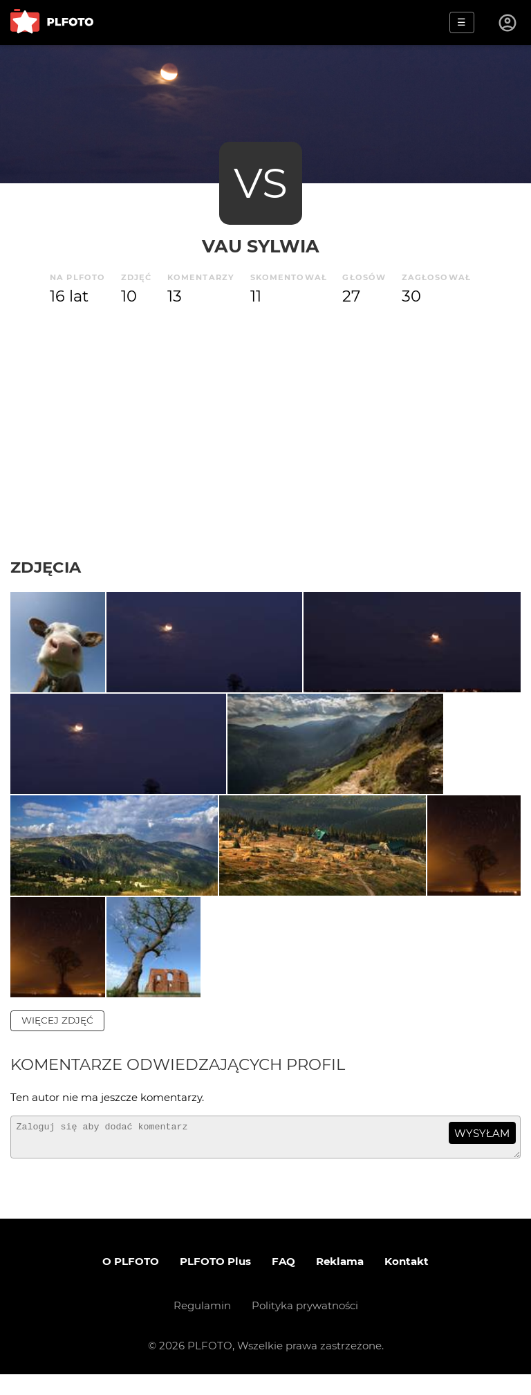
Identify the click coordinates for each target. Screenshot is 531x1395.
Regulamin (202, 1326)
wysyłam (482, 1147)
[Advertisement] (265, 433)
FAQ (283, 1281)
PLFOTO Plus (215, 1281)
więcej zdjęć (57, 1034)
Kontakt (406, 1281)
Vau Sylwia (260, 246)
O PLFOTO (130, 1281)
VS (261, 183)
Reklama (340, 1281)
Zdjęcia (45, 567)
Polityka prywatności (305, 1326)
